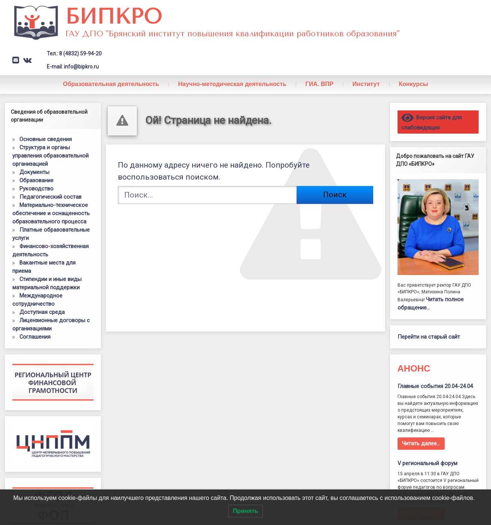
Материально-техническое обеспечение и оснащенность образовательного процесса (51, 213)
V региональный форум (427, 463)
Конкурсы (413, 84)
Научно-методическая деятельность (232, 84)
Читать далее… (421, 443)
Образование (36, 180)
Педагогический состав (50, 196)
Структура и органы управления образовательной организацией (50, 155)
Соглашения (34, 336)
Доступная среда (42, 312)
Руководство (36, 188)
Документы (34, 172)
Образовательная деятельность (111, 84)
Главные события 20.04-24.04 (435, 386)
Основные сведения (45, 139)
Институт (366, 84)
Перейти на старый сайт (429, 336)
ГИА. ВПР (320, 84)
